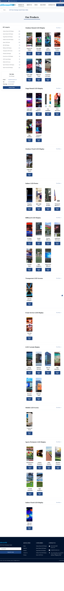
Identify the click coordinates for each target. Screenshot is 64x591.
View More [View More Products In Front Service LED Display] (58, 312)
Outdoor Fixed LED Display (41, 552)
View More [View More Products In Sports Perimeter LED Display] (58, 441)
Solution (43, 4)
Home (14, 4)
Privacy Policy (61, 560)
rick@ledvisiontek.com (13, 1)
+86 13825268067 (11, 81)
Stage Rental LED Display (41, 550)
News (36, 4)
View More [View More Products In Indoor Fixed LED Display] (58, 502)
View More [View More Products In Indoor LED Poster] (58, 183)
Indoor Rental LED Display (41, 548)
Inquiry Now (60, 4)
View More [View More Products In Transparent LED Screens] (58, 278)
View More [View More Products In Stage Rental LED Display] (58, 88)
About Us (29, 4)
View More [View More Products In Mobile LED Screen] (58, 407)
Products (21, 4)
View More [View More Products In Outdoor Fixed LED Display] (58, 148)
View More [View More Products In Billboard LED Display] (58, 217)
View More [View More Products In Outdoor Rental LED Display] (58, 27)
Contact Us (51, 4)
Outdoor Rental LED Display (41, 546)
